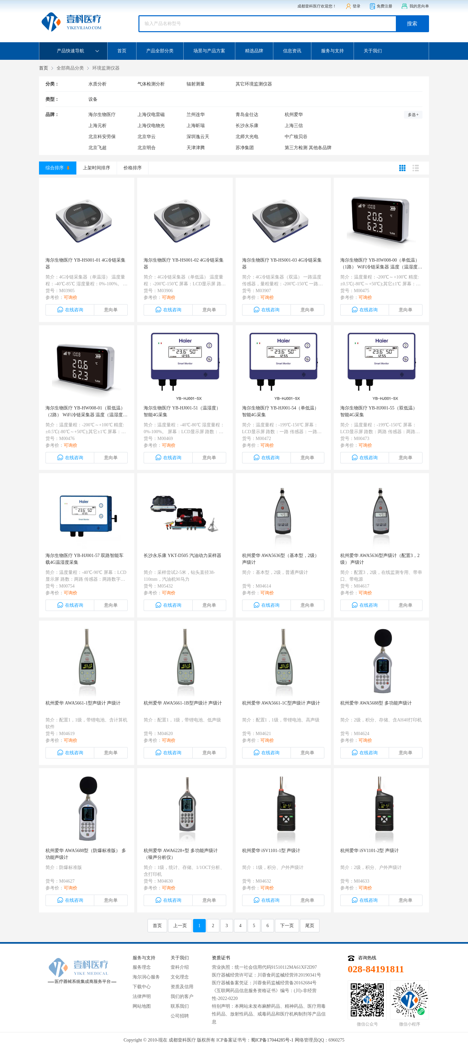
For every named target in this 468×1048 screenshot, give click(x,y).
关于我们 (373, 50)
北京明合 (146, 147)
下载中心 (142, 986)
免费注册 (381, 6)
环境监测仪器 (106, 68)
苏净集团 (245, 147)
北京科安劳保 (102, 136)
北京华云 (146, 136)
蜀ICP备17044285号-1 (272, 1040)
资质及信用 (182, 986)
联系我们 (180, 1006)
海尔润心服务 (146, 977)
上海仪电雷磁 (151, 114)
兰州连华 (196, 114)
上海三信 (294, 125)
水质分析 (97, 84)
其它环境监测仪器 (254, 84)
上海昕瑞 (196, 125)
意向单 (111, 309)
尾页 (309, 925)
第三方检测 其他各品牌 (308, 147)
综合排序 (58, 167)
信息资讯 (292, 50)
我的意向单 (415, 6)
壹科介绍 (180, 967)
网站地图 (142, 1006)
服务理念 (142, 967)
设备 (93, 99)
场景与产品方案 (209, 50)
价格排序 (133, 167)
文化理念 (180, 977)
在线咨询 (70, 309)
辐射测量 (196, 84)
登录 (352, 6)
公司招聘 (180, 1016)
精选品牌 (254, 50)
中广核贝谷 (296, 136)
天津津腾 (196, 147)
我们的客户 (182, 996)
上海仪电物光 (151, 125)
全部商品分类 (70, 68)
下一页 (287, 925)
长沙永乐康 (247, 125)
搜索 (412, 23)
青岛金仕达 (247, 114)
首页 (121, 50)
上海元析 (97, 125)
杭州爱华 (294, 114)
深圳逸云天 (198, 136)
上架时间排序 (96, 167)
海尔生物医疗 (102, 114)
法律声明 (142, 996)
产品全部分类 (160, 50)
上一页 (180, 925)
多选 (413, 114)
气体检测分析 (151, 84)
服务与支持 (332, 50)
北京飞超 (97, 147)
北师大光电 (247, 136)
